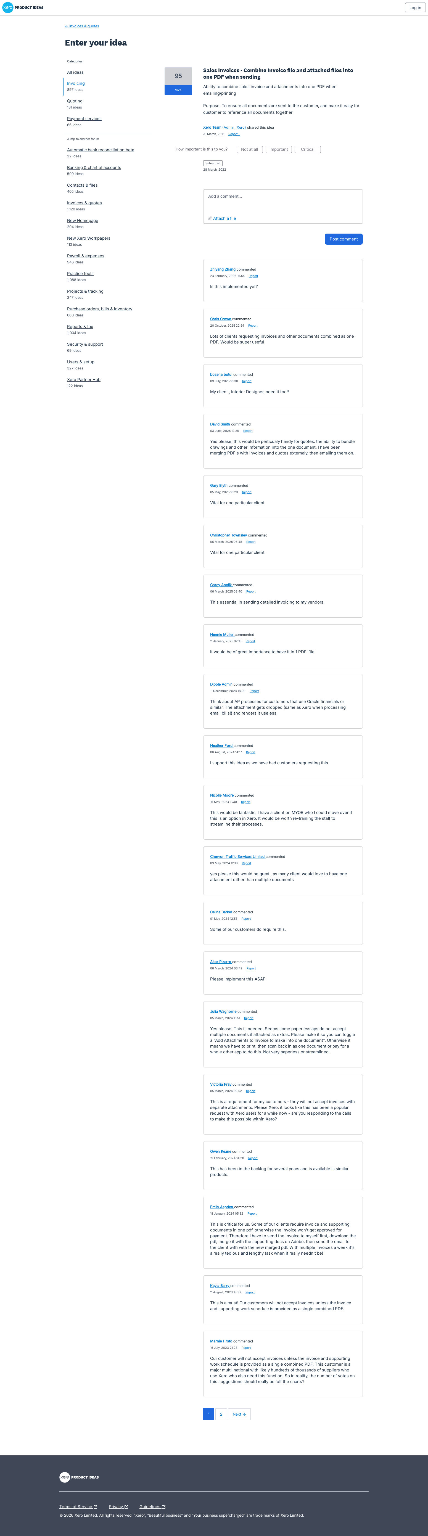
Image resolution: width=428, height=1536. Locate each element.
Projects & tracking (85, 291)
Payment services (84, 118)
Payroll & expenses (85, 255)
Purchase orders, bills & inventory (99, 308)
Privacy (120, 1507)
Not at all (252, 150)
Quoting (75, 101)
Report (253, 276)
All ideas (75, 72)
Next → (239, 1414)
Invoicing (76, 83)
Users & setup (80, 361)
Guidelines (153, 1507)
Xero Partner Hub (84, 379)
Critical (311, 150)
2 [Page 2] (221, 1414)
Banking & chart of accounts (94, 167)
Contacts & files (82, 185)
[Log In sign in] (415, 7)
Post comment (344, 239)
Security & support (85, 344)
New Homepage (82, 220)
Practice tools (80, 273)
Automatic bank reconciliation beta (100, 149)
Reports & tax (80, 326)
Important (281, 150)
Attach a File (224, 218)
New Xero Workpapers (88, 238)
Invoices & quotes (84, 202)
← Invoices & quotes (82, 26)
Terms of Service (79, 1507)
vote (178, 90)
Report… (234, 134)
